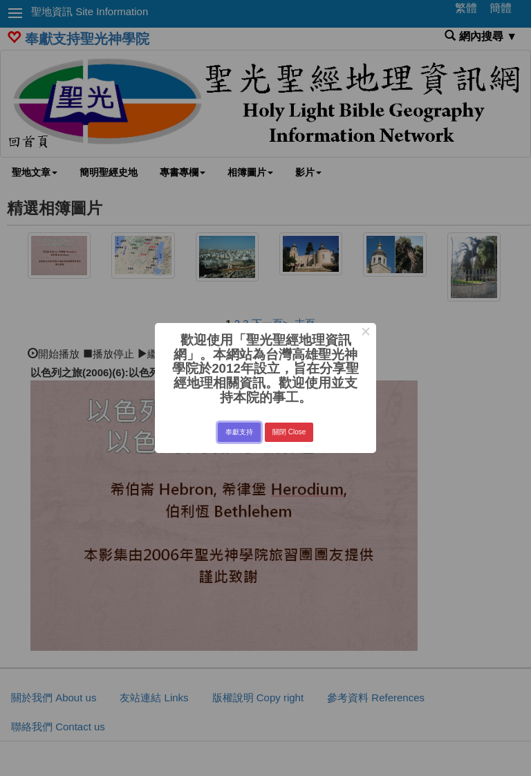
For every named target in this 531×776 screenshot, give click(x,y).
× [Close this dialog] (365, 333)
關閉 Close (289, 432)
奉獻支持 (239, 432)
